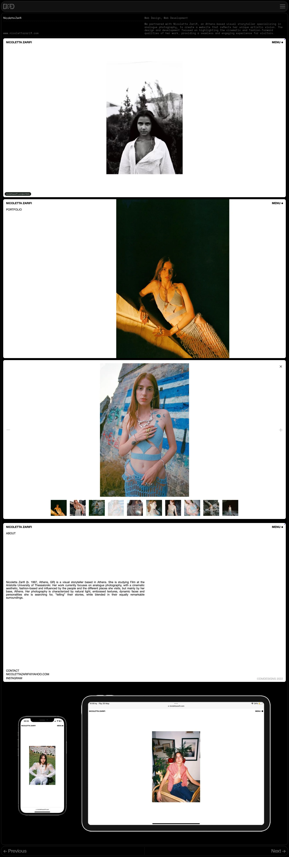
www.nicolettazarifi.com (21, 33)
